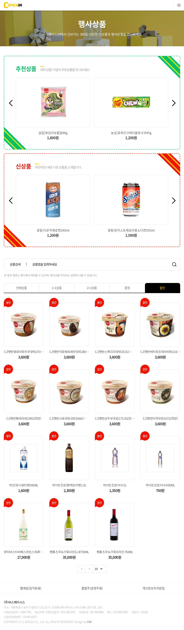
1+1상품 (57, 287)
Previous (13, 103)
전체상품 (21, 287)
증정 (127, 287)
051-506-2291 (68, 612)
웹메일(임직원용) (30, 588)
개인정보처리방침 (153, 588)
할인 (162, 287)
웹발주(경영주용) (92, 588)
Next (176, 103)
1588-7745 (25, 612)
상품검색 (15, 264)
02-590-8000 (96, 612)
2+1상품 (92, 287)
